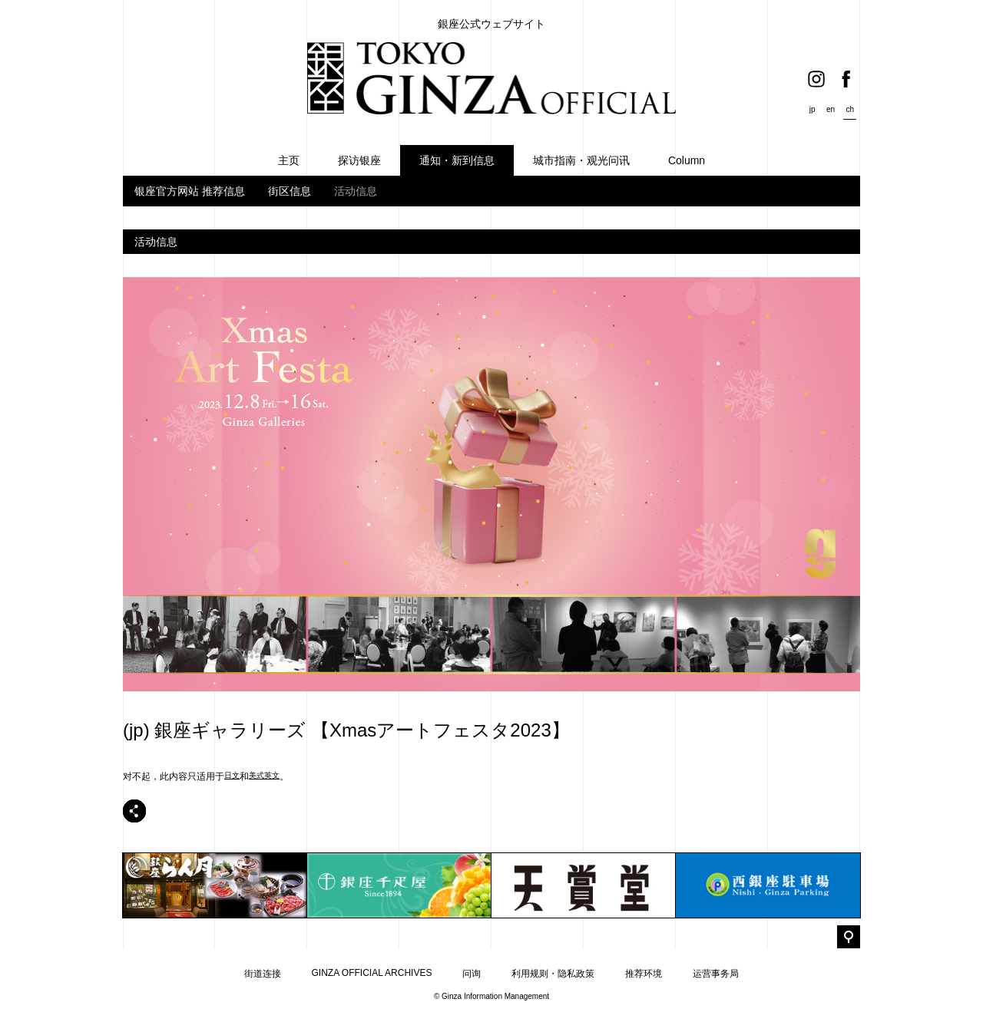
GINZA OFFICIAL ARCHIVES (372, 972)
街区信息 (289, 191)
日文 (232, 775)
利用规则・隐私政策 (552, 973)
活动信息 (355, 191)
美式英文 (264, 775)
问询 (471, 973)
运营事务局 (716, 973)
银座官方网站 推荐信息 (189, 191)
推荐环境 (643, 973)
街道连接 (262, 973)
